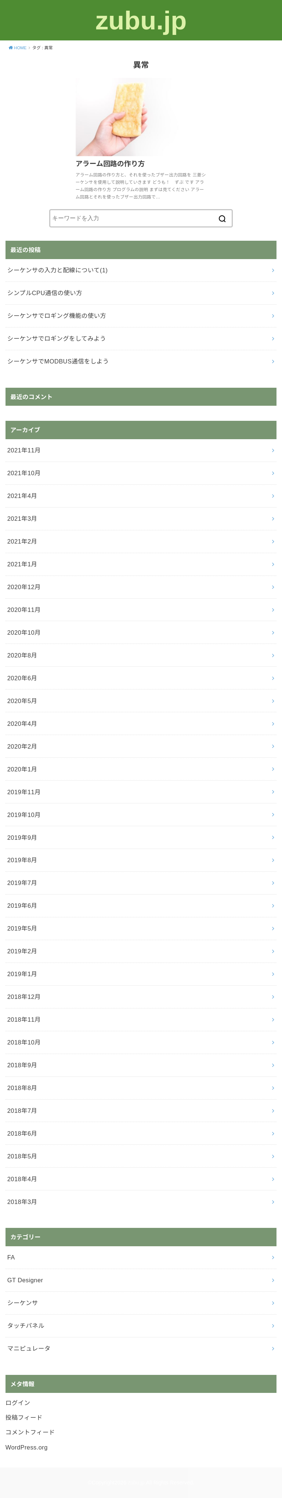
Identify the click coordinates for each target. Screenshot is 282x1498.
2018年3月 (22, 1201)
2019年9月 (22, 837)
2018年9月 (22, 1065)
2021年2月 (22, 541)
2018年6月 (22, 1133)
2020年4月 (22, 723)
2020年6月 (22, 678)
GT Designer (25, 1280)
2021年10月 (24, 473)
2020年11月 (24, 609)
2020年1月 (22, 769)
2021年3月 (22, 518)
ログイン (18, 1403)
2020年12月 (24, 587)
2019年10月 (24, 814)
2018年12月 (24, 996)
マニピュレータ (29, 1348)
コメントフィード (30, 1432)
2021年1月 (22, 564)
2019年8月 (22, 860)
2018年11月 (24, 1019)
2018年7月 (22, 1110)
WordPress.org (27, 1447)
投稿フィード (24, 1417)
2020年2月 (22, 746)
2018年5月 (22, 1156)
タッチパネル (25, 1325)
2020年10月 (24, 632)
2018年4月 (22, 1179)
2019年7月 (22, 882)
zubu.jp (140, 20)
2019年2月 (22, 951)
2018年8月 (22, 1088)
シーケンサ (22, 1303)
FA (11, 1257)
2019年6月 (22, 905)
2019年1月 (22, 974)
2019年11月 (24, 792)
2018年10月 (24, 1042)
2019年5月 (22, 928)
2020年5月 (22, 701)
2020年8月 (22, 655)
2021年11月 (24, 450)
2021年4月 (22, 495)
